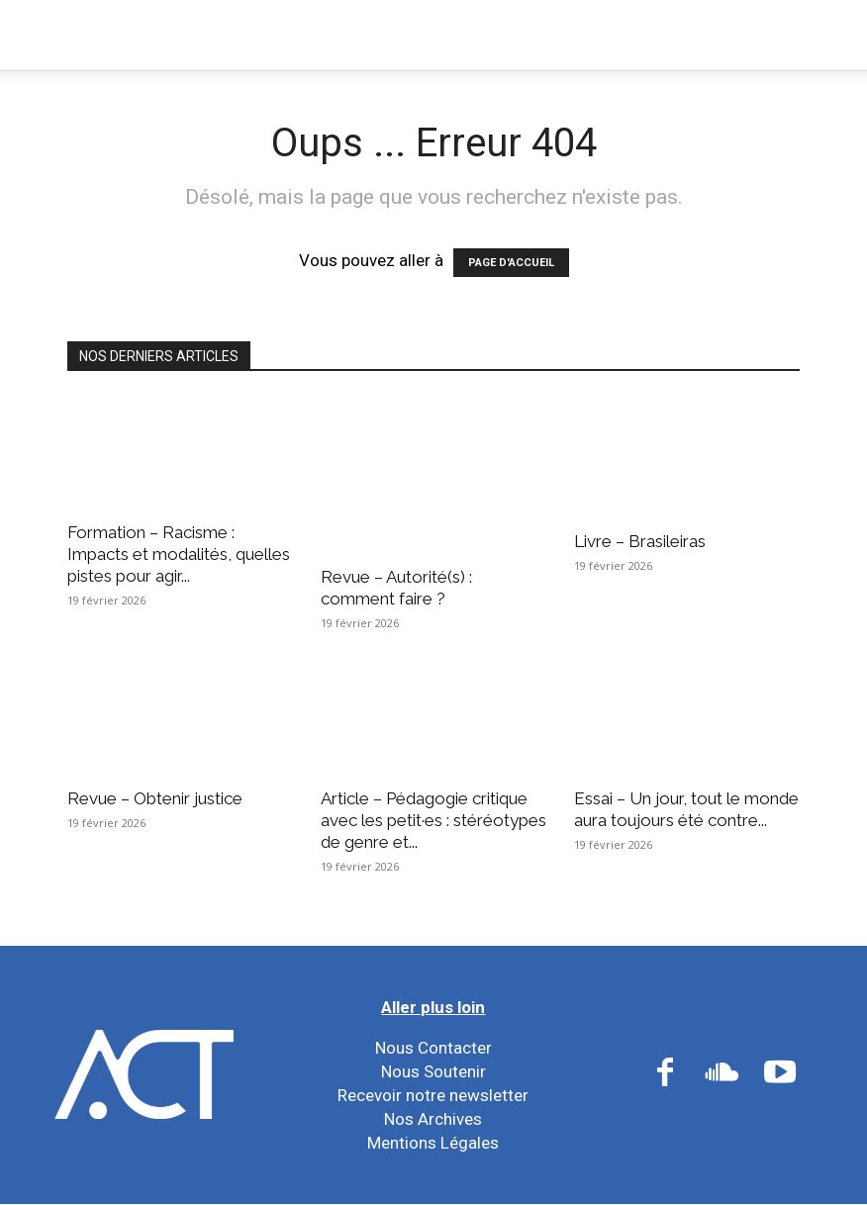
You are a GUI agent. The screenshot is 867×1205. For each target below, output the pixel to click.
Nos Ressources (694, 34)
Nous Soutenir (433, 1071)
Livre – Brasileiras (640, 541)
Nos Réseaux (540, 34)
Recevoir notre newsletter (433, 1095)
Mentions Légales (433, 1143)
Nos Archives (433, 1119)
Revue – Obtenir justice (154, 798)
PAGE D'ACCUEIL (511, 262)
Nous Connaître (245, 34)
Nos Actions (401, 34)
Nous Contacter (433, 1048)
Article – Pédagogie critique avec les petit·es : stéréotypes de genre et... (433, 820)
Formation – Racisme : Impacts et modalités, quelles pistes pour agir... (178, 554)
